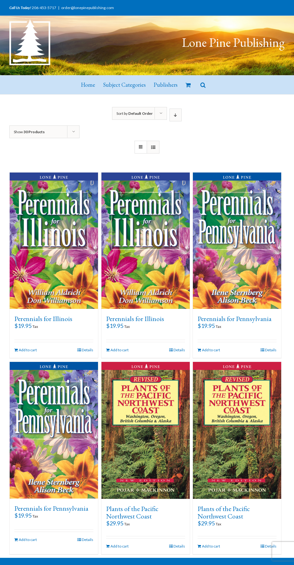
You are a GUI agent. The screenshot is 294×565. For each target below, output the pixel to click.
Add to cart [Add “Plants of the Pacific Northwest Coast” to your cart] (119, 546)
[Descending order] (175, 115)
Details (87, 350)
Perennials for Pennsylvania (235, 318)
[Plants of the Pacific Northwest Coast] (145, 430)
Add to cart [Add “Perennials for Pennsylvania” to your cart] (211, 350)
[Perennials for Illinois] (54, 241)
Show (29, 131)
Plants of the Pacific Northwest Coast (132, 512)
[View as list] (153, 147)
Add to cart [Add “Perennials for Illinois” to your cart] (28, 350)
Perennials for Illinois (43, 318)
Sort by (134, 113)
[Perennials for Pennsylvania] (237, 241)
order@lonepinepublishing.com (87, 7)
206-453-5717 (44, 7)
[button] (203, 84)
